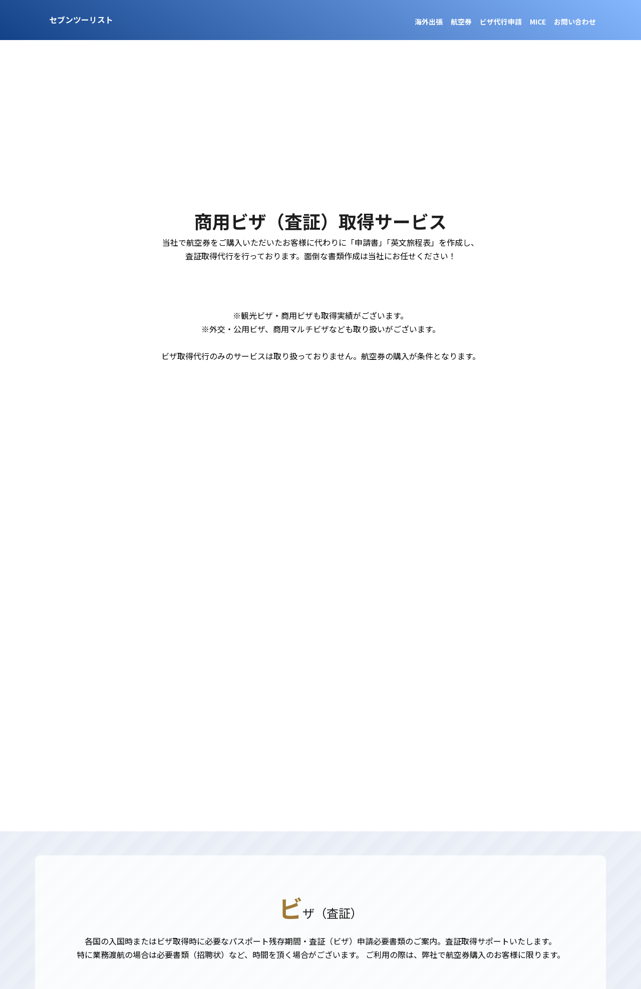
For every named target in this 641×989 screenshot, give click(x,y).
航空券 (461, 22)
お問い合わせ (575, 22)
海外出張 (429, 22)
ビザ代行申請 (501, 22)
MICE (538, 22)
